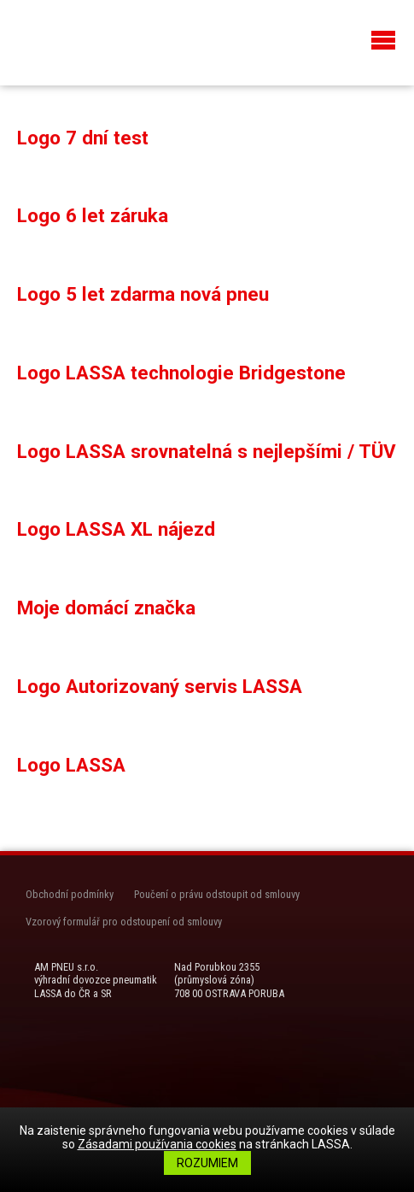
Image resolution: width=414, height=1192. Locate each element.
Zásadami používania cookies (157, 1144)
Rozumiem (207, 1163)
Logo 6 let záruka (92, 215)
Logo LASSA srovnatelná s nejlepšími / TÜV (206, 451)
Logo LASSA (71, 765)
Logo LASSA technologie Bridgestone (181, 372)
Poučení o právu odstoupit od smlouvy (217, 894)
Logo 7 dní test (83, 137)
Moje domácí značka (106, 607)
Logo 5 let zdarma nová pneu (143, 294)
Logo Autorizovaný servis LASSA (159, 686)
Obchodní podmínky (70, 894)
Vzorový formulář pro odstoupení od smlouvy (124, 921)
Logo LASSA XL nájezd (116, 529)
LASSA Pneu (85, 40)
